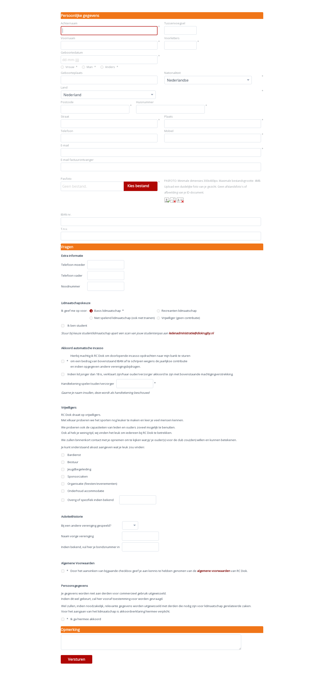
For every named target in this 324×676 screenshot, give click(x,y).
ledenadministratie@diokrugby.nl (191, 333)
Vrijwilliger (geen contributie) (178, 318)
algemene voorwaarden (213, 571)
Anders (107, 67)
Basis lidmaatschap (105, 311)
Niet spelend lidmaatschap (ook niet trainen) (122, 318)
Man (87, 67)
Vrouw (67, 67)
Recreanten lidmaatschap (177, 311)
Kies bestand (138, 185)
